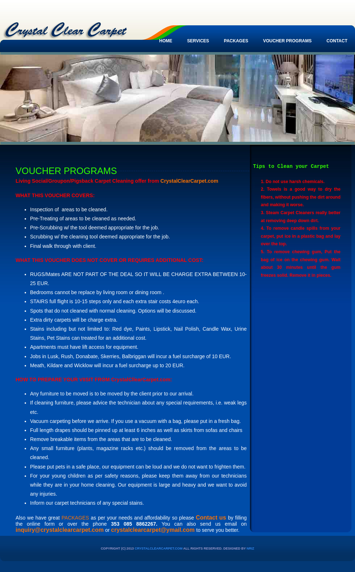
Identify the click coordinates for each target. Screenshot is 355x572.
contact (336, 40)
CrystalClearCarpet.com (159, 548)
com (213, 181)
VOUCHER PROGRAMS (287, 40)
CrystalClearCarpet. (184, 181)
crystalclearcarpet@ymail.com (153, 530)
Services (198, 40)
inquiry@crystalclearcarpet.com (60, 530)
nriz (250, 548)
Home (165, 40)
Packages (236, 40)
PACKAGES (75, 518)
